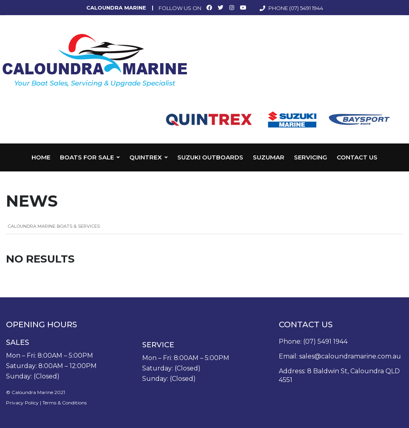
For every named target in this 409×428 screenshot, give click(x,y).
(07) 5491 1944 (306, 8)
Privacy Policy (22, 403)
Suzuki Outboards (210, 157)
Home (41, 157)
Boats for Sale (87, 157)
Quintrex (145, 157)
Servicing (310, 157)
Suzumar (268, 157)
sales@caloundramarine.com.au (350, 356)
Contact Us (357, 157)
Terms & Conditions (64, 403)
